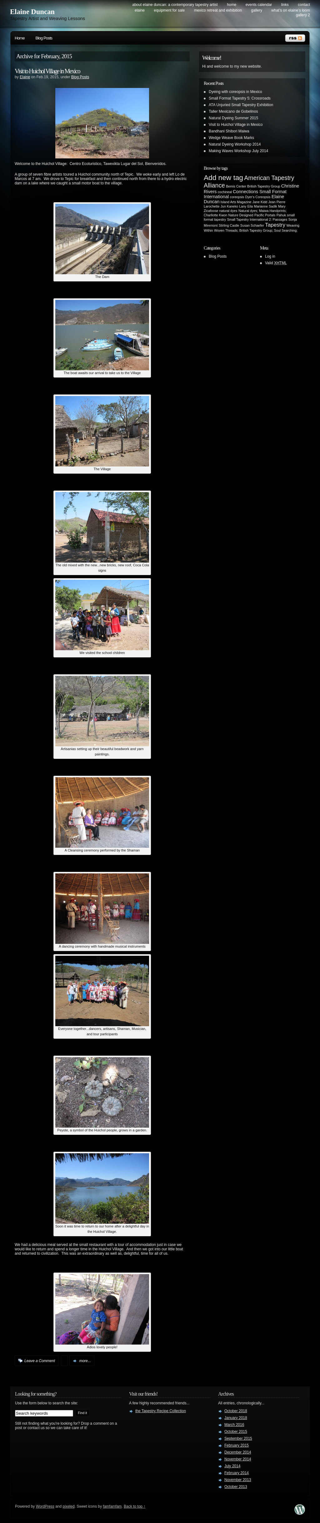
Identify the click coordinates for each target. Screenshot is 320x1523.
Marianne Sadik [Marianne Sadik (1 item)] (265, 206)
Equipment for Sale (169, 10)
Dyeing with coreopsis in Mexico (235, 92)
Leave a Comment (39, 1361)
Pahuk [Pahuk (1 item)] (281, 215)
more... (85, 1361)
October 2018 (235, 1411)
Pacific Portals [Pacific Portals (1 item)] (265, 215)
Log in (270, 256)
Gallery (256, 10)
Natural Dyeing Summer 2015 (233, 118)
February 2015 (236, 1445)
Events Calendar (259, 5)
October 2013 (235, 1486)
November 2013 (237, 1480)
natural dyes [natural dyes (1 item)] (228, 211)
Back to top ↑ (134, 1506)
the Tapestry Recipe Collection (160, 1411)
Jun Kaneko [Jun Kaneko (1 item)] (229, 206)
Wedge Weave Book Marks (231, 138)
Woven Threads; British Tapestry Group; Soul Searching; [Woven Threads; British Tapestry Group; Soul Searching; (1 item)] (256, 230)
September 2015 (238, 1438)
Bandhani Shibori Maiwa (229, 131)
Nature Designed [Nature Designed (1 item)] (240, 215)
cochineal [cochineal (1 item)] (225, 192)
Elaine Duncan (32, 12)
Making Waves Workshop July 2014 (238, 151)
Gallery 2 (303, 15)
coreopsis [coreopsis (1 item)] (237, 197)
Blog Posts (44, 38)
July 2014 (232, 1466)
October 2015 (235, 1431)
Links (285, 5)
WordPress (45, 1506)
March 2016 (234, 1425)
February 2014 (236, 1473)
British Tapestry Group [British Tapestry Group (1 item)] (263, 186)
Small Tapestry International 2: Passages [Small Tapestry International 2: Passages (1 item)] (257, 219)
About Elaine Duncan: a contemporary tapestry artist (175, 5)
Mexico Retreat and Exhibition (218, 10)
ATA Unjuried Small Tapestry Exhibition (241, 105)
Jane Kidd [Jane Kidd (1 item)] (259, 202)
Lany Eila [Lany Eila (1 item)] (246, 206)
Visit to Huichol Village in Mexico (47, 71)
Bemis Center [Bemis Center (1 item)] (236, 186)
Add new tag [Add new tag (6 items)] (223, 177)
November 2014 (237, 1459)
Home (231, 5)
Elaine (25, 77)
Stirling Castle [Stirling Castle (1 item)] (229, 225)
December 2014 (237, 1452)
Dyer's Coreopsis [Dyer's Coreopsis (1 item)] (258, 197)
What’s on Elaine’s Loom (290, 10)
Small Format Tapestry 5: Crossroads (240, 98)
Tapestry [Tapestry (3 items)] (275, 225)
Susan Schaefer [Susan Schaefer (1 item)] (252, 225)
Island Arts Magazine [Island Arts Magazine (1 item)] (236, 202)
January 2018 (235, 1418)
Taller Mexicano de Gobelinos (233, 111)
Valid (276, 263)
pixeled (69, 1506)
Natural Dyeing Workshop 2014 (235, 144)
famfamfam (112, 1506)
